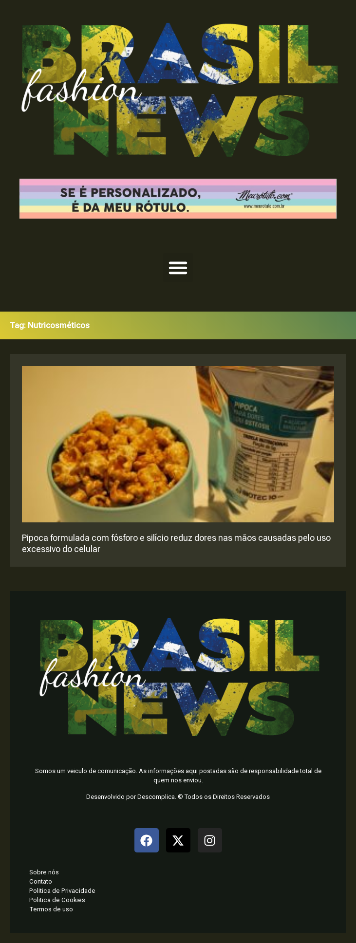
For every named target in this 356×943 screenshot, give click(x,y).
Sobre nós (44, 872)
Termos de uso (51, 909)
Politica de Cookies (57, 900)
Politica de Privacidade (62, 890)
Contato (40, 881)
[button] (178, 268)
